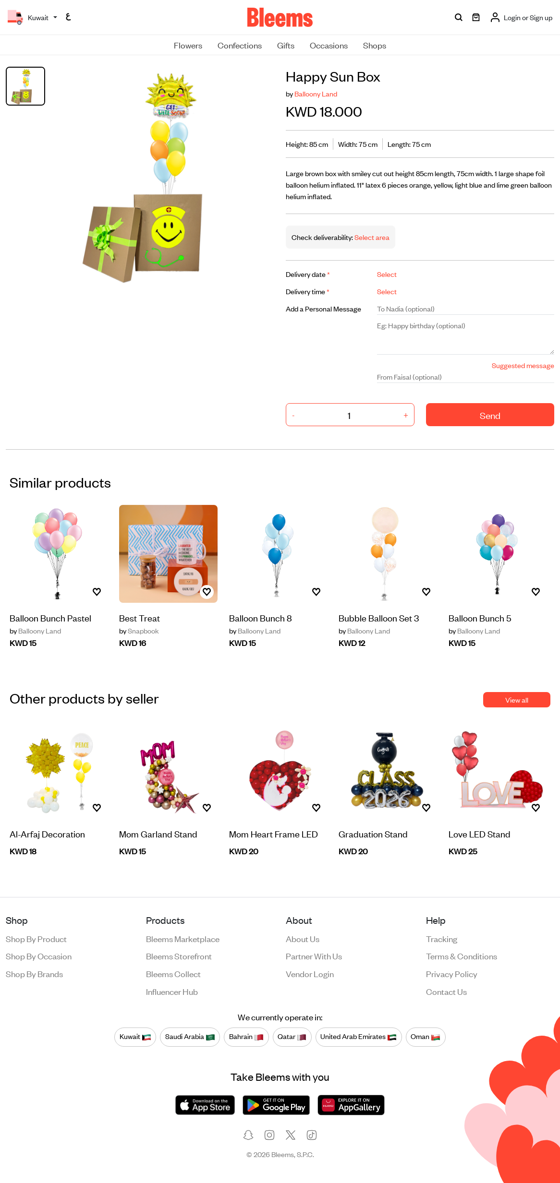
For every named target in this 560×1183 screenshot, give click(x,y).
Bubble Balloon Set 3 (379, 617)
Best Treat (139, 617)
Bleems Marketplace (182, 938)
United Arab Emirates (358, 1036)
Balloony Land (315, 93)
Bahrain (246, 1036)
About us (302, 938)
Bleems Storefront (179, 955)
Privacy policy (451, 973)
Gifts (285, 44)
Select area (371, 237)
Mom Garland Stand (158, 833)
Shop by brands (34, 973)
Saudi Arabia (190, 1036)
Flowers (188, 44)
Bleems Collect (173, 973)
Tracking (441, 938)
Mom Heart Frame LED (273, 833)
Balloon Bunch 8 (260, 617)
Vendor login (310, 973)
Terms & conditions (461, 955)
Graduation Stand (373, 833)
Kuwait (135, 1036)
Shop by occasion (39, 955)
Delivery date (308, 274)
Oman (425, 1036)
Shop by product (36, 938)
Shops (374, 44)
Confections (240, 44)
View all (516, 699)
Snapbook (139, 630)
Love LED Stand (480, 833)
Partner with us (314, 955)
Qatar (292, 1036)
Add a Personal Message (323, 308)
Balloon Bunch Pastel (50, 617)
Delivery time (307, 291)
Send (490, 415)
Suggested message (523, 365)
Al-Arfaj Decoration (47, 833)
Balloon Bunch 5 (480, 617)
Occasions (329, 44)
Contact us (446, 991)
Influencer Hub (172, 991)
